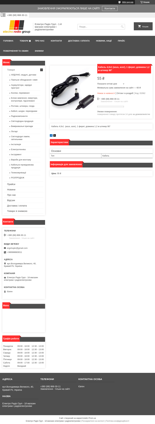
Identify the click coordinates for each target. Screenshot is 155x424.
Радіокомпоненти (19, 116)
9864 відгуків (127, 2)
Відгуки (11, 200)
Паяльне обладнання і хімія (24, 80)
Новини (11, 189)
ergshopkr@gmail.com (17, 248)
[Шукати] (122, 27)
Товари (24, 41)
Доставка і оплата (79, 41)
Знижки (39, 51)
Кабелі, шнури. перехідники (24, 111)
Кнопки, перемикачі (20, 93)
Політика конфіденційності (117, 421)
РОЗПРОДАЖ (17, 177)
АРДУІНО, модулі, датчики (23, 75)
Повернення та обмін (15, 51)
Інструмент (16, 154)
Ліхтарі (14, 131)
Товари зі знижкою (17, 211)
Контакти (110, 8)
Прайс (121, 41)
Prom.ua (92, 418)
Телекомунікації (18, 172)
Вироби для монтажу (21, 159)
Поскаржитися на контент (93, 421)
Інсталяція (16, 144)
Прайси (11, 184)
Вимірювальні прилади (22, 126)
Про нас (39, 41)
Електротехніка (18, 149)
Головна (8, 41)
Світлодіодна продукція (22, 121)
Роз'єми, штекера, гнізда (22, 106)
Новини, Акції (104, 41)
